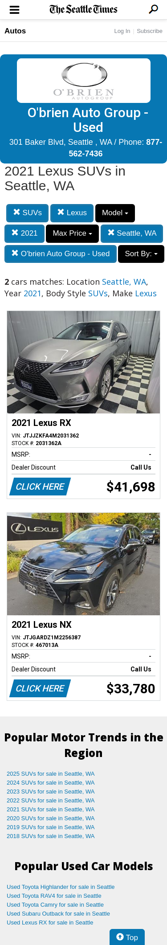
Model (115, 213)
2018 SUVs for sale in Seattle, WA (51, 836)
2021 (24, 233)
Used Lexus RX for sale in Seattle (50, 922)
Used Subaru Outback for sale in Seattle (58, 913)
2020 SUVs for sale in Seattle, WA (51, 818)
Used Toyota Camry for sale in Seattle (55, 904)
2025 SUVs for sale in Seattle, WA (51, 773)
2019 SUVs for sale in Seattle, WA (51, 827)
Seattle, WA (132, 233)
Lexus (72, 213)
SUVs (27, 213)
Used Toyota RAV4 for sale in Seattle (54, 895)
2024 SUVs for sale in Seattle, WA (51, 782)
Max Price (72, 233)
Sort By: (141, 254)
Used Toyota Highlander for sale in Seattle (61, 887)
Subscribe (150, 31)
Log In (122, 31)
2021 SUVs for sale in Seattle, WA (51, 809)
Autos (15, 31)
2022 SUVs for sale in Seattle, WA (51, 800)
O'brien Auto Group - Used (60, 254)
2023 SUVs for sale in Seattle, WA (51, 791)
